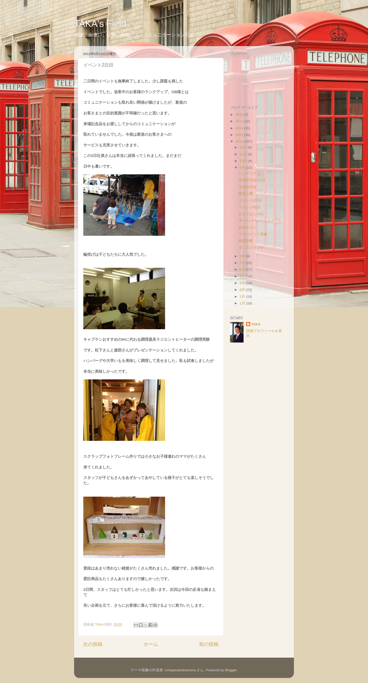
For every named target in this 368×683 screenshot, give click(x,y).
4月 (242, 283)
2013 (239, 135)
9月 (242, 167)
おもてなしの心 (251, 214)
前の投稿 (208, 644)
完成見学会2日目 (252, 180)
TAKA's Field (100, 23)
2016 (239, 114)
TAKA (256, 324)
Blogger (231, 670)
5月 (242, 276)
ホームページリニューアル (260, 220)
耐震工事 (246, 194)
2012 (239, 141)
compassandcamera (180, 670)
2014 (239, 128)
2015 (239, 121)
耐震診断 (246, 241)
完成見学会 (248, 187)
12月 (243, 147)
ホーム (151, 644)
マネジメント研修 (253, 234)
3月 (242, 290)
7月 (242, 263)
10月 (243, 161)
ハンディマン (249, 173)
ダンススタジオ (251, 248)
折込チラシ (248, 227)
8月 (242, 256)
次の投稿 (92, 644)
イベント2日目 (250, 200)
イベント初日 (249, 207)
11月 (243, 154)
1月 (242, 303)
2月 (242, 296)
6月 (242, 269)
